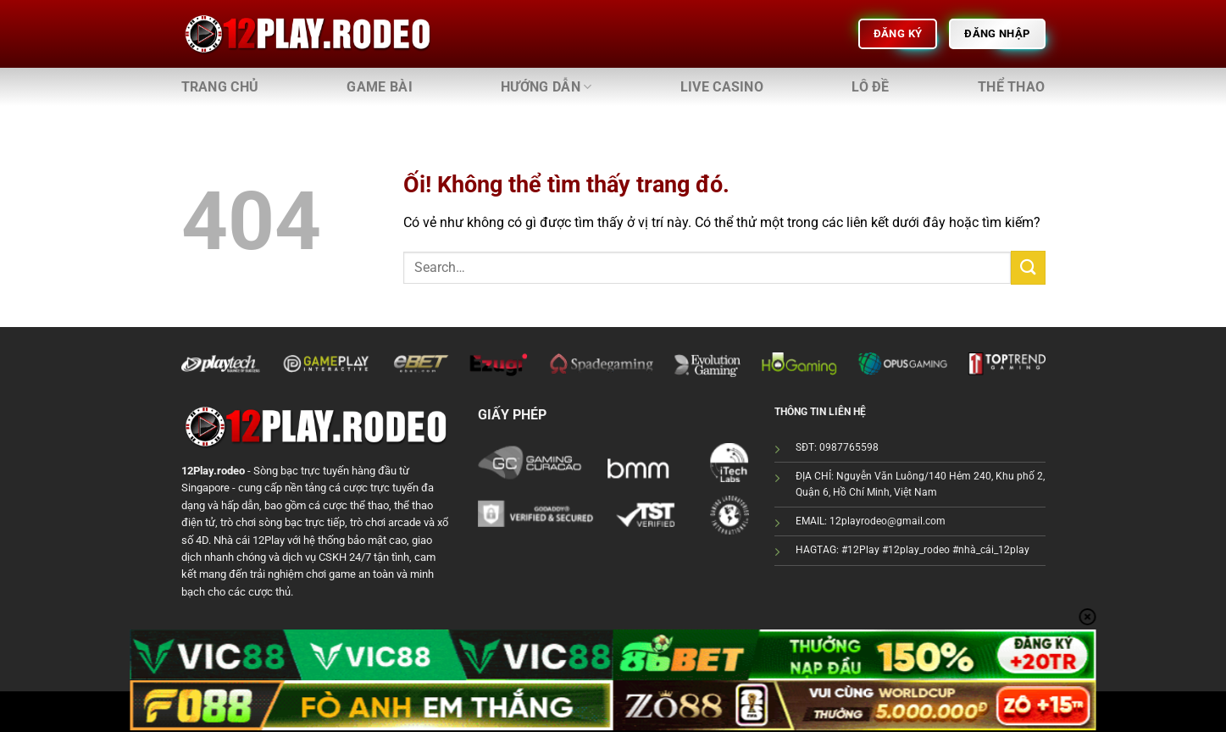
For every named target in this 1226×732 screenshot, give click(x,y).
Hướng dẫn (546, 87)
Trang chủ (220, 87)
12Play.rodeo (213, 470)
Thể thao (1012, 87)
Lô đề (871, 87)
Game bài (380, 87)
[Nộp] (1028, 267)
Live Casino (722, 87)
